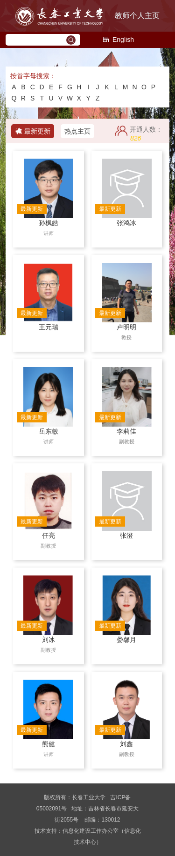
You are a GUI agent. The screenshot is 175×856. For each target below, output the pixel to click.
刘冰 (48, 639)
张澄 (126, 535)
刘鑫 (126, 744)
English (118, 39)
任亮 (48, 535)
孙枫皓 (48, 223)
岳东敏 (48, 431)
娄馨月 (126, 639)
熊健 (48, 744)
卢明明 (126, 327)
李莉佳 (126, 431)
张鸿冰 (126, 223)
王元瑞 (48, 327)
